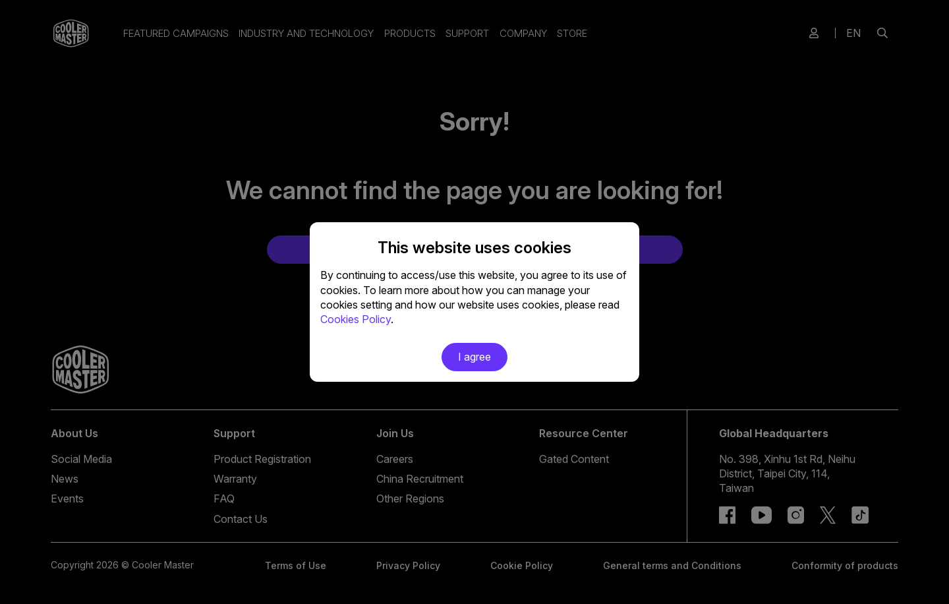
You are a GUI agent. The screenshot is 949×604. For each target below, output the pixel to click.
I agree (474, 356)
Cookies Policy (355, 319)
